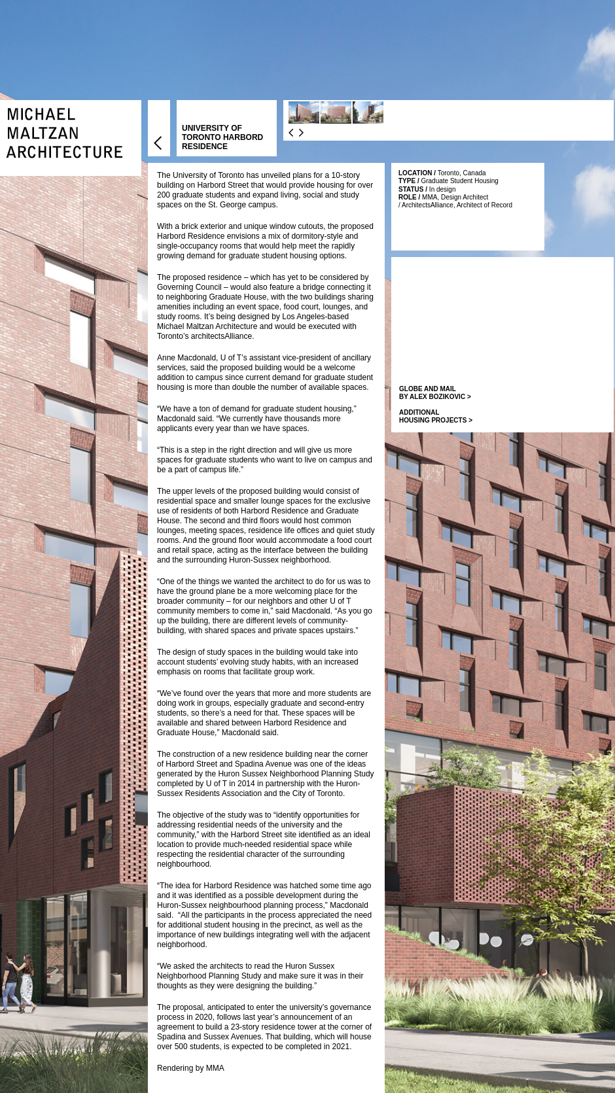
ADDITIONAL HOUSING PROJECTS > (435, 416)
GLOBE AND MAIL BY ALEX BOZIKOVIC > (435, 392)
